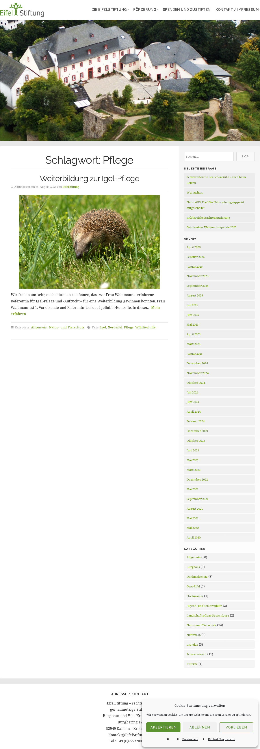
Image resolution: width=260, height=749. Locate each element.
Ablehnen (199, 727)
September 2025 (197, 286)
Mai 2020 (193, 528)
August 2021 (195, 509)
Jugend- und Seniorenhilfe (204, 606)
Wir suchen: (195, 192)
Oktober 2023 (196, 441)
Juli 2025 (192, 305)
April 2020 (194, 537)
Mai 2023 (193, 460)
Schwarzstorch (196, 654)
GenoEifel (193, 586)
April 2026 (194, 247)
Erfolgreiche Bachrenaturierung (208, 218)
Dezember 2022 (197, 479)
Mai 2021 (193, 518)
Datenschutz (190, 739)
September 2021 (197, 499)
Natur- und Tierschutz (66, 327)
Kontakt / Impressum (221, 739)
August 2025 (195, 295)
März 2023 (194, 470)
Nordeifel (115, 327)
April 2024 (194, 412)
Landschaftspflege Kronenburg (208, 615)
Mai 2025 (193, 324)
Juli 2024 (192, 392)
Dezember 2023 (197, 431)
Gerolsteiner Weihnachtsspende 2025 (211, 227)
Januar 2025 (194, 354)
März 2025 (194, 344)
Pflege (129, 327)
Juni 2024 (193, 402)
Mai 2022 (193, 489)
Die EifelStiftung (109, 9)
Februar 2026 (195, 257)
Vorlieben (236, 727)
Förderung (144, 9)
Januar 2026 (194, 266)
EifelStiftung (71, 187)
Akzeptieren (163, 727)
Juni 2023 (193, 450)
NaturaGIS (194, 635)
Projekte (192, 645)
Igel (103, 327)
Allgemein (39, 327)
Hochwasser (195, 596)
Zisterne (192, 664)
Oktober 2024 (196, 383)
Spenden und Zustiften (186, 9)
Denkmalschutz (197, 577)
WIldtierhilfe (145, 327)
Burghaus (193, 567)
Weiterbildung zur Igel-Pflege (89, 178)
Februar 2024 (195, 421)
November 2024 (197, 373)
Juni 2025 (193, 315)
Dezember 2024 (197, 363)
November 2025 (197, 276)
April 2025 (194, 334)
